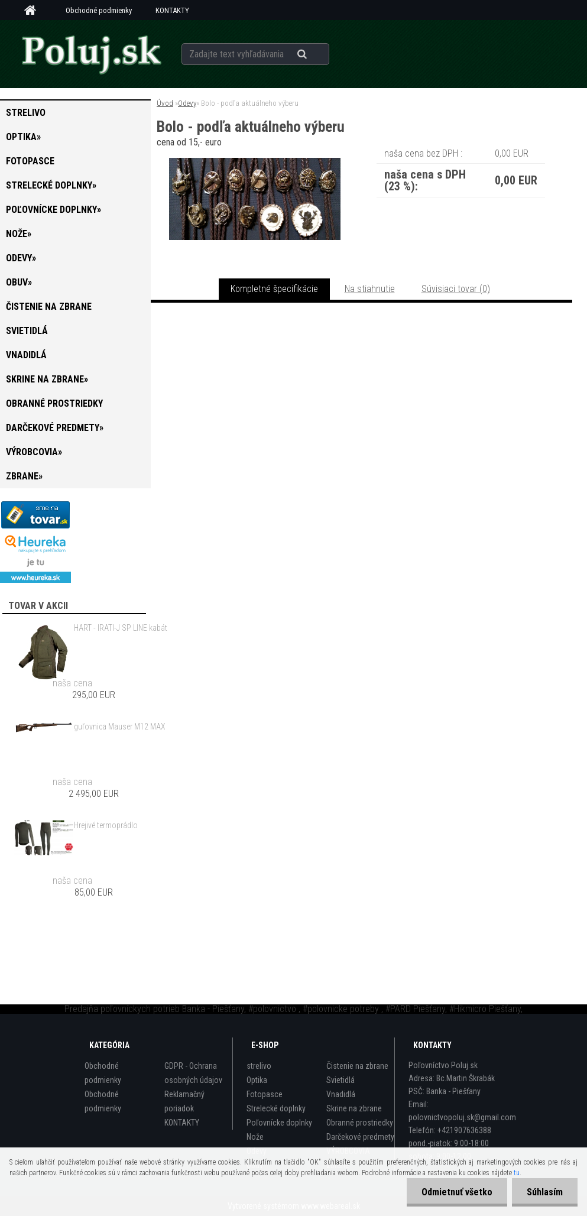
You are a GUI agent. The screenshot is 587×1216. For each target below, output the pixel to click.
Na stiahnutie (370, 288)
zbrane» (24, 476)
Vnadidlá (26, 355)
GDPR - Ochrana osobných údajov (193, 1073)
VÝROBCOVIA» (34, 452)
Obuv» (19, 282)
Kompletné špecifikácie (274, 288)
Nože (255, 1137)
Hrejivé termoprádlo (106, 825)
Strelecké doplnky (276, 1108)
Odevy (187, 103)
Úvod (165, 103)
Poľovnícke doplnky (279, 1122)
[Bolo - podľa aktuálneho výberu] (254, 162)
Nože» (18, 233)
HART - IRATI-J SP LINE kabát (120, 628)
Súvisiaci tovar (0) (455, 288)
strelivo (26, 112)
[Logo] (91, 53)
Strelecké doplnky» (51, 185)
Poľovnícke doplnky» (53, 209)
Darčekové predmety (360, 1137)
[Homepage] (34, 10)
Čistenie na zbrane (49, 306)
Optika (257, 1080)
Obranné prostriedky (54, 403)
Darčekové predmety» (54, 427)
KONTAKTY (172, 10)
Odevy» (21, 258)
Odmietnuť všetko (456, 1192)
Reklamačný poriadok (184, 1101)
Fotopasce (30, 161)
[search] (316, 54)
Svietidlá (27, 330)
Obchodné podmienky (99, 10)
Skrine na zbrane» (47, 379)
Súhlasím (545, 1192)
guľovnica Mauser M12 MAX (120, 726)
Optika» (23, 136)
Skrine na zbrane (354, 1108)
